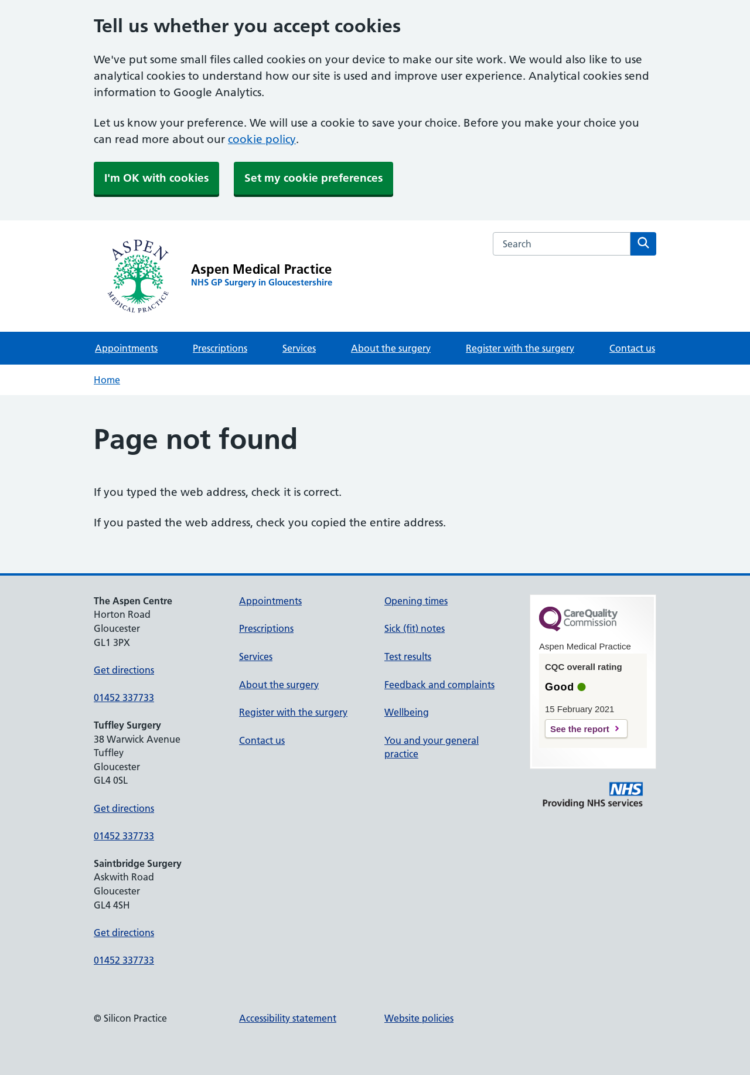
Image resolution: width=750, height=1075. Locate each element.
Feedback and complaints (439, 684)
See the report (579, 729)
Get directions (124, 670)
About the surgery (391, 348)
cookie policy (262, 139)
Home (107, 380)
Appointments (126, 348)
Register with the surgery (520, 348)
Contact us (632, 348)
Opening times (416, 601)
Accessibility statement (287, 1018)
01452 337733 (124, 697)
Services (299, 348)
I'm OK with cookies (156, 178)
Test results (407, 656)
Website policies (419, 1018)
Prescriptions (220, 348)
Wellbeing (406, 712)
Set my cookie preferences (313, 178)
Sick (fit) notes (414, 628)
